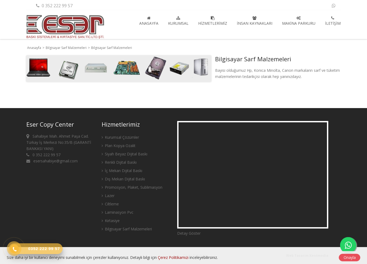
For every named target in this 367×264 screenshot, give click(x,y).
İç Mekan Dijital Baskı (122, 170)
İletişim (333, 21)
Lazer (108, 195)
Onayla (350, 257)
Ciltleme (110, 203)
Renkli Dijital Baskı (119, 162)
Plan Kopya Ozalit (119, 145)
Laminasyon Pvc (117, 212)
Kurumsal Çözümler (120, 137)
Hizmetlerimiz (212, 21)
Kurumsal (178, 21)
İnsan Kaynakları (254, 21)
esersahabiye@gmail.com (52, 160)
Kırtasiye (111, 220)
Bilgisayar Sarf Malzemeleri (66, 47)
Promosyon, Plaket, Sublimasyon (132, 187)
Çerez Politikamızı (173, 257)
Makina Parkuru (298, 21)
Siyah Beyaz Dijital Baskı (124, 153)
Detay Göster (189, 233)
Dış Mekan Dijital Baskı (123, 178)
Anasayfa (148, 21)
